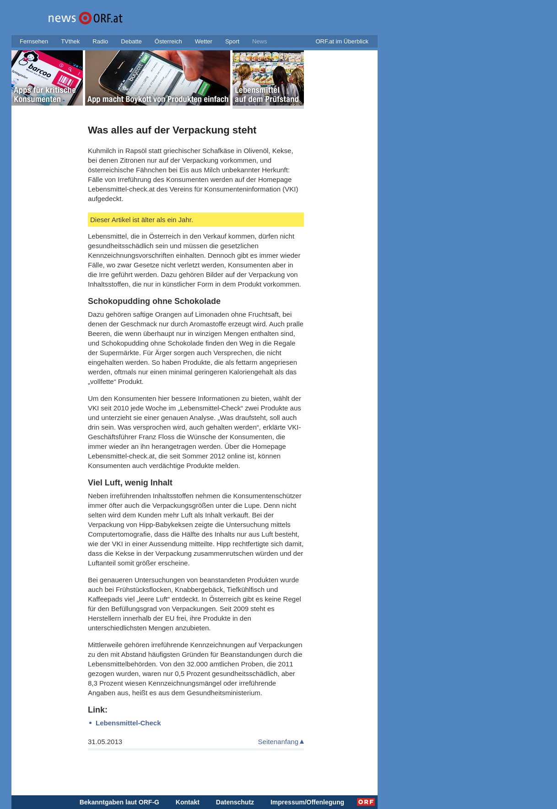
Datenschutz (235, 802)
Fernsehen (34, 41)
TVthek (70, 41)
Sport (232, 41)
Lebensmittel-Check (128, 723)
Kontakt (188, 802)
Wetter (203, 41)
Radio (100, 41)
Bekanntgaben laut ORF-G (119, 802)
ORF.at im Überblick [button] (341, 41)
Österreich (168, 41)
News (259, 41)
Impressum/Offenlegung (307, 802)
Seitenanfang (278, 741)
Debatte (131, 41)
